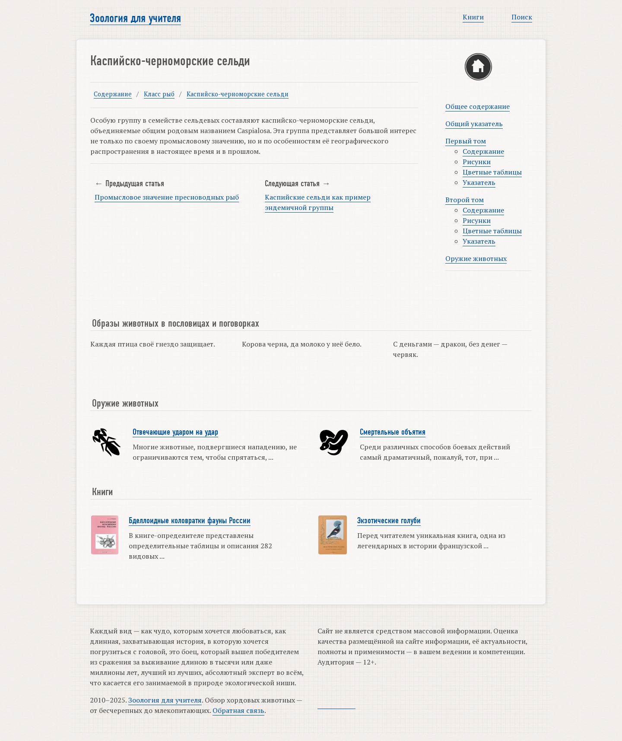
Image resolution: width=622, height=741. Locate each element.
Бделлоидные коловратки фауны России (190, 520)
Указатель (479, 182)
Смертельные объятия (392, 432)
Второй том (464, 199)
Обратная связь (238, 710)
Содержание (113, 94)
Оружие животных (476, 258)
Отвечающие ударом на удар (175, 432)
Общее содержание (477, 106)
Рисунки (477, 161)
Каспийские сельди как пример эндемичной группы (318, 202)
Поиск (521, 17)
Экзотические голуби (389, 520)
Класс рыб (159, 94)
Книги (473, 17)
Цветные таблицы (492, 172)
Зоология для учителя (135, 18)
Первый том (465, 141)
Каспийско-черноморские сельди (238, 94)
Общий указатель (474, 123)
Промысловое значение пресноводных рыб (167, 197)
